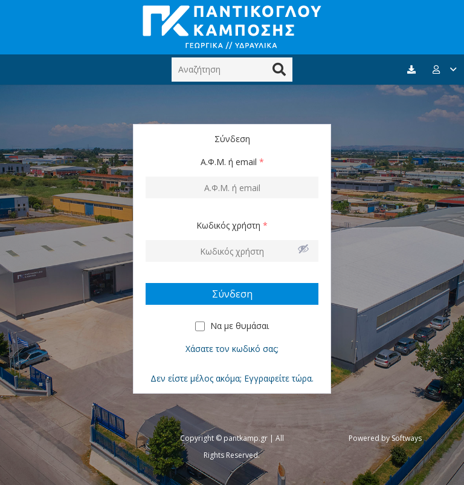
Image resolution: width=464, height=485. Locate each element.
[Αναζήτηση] (232, 69)
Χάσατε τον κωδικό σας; (232, 348)
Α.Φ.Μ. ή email (232, 162)
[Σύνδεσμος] (232, 27)
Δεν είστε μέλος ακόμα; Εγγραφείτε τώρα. (232, 378)
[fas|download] (413, 70)
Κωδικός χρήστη (232, 225)
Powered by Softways (385, 438)
